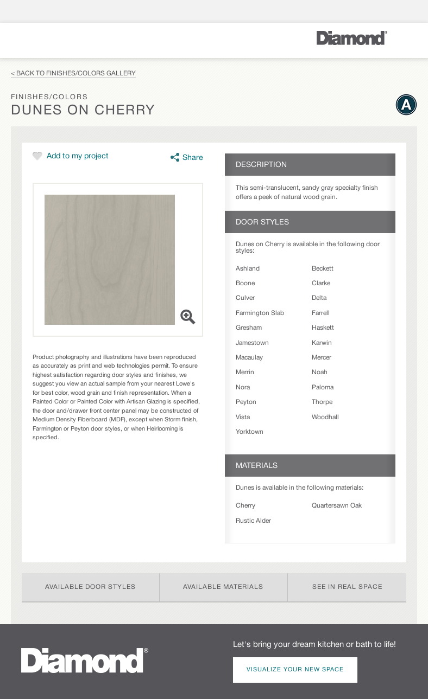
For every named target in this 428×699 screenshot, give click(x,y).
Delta (319, 298)
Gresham (249, 328)
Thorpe (322, 402)
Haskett (323, 328)
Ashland (248, 269)
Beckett (322, 269)
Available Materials (223, 587)
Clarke (321, 283)
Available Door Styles (90, 587)
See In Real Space (347, 587)
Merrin (245, 372)
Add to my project (78, 156)
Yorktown (249, 432)
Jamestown (252, 343)
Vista (243, 417)
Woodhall (325, 417)
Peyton (246, 402)
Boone (245, 283)
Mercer (321, 358)
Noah (320, 372)
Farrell (321, 313)
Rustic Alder (253, 521)
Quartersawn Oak (337, 506)
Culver (245, 298)
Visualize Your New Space (295, 669)
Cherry (245, 506)
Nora (243, 387)
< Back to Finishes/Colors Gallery (73, 73)
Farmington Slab (260, 313)
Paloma (322, 387)
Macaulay (249, 358)
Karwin (322, 343)
